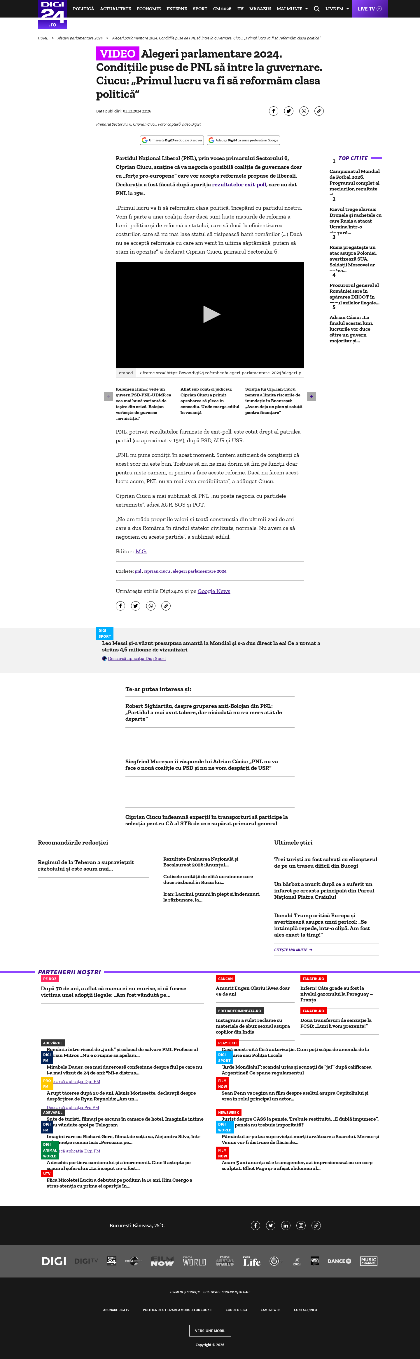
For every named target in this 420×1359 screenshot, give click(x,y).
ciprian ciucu (157, 571)
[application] (210, 315)
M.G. (141, 551)
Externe (177, 8)
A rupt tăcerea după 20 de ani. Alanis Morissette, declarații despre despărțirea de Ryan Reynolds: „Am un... (121, 1096)
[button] (210, 314)
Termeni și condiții (185, 1292)
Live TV (366, 8)
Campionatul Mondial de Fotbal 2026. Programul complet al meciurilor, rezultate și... (355, 183)
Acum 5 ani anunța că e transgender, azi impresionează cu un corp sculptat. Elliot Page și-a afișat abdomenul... (297, 1165)
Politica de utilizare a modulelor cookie (177, 1310)
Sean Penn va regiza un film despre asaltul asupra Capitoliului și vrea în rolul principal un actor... (295, 1096)
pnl (138, 571)
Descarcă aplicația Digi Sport (137, 658)
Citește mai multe (291, 949)
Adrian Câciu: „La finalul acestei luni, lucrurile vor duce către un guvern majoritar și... (351, 329)
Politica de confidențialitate (226, 1292)
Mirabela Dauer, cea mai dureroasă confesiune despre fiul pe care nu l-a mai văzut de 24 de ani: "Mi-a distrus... (124, 1070)
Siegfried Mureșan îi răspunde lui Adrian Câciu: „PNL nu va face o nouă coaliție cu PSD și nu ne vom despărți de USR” (201, 764)
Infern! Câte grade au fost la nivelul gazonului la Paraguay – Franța (336, 994)
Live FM (334, 8)
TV (240, 8)
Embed (126, 372)
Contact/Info (305, 1310)
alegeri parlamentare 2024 (200, 571)
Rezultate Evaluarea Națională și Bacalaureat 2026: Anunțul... (200, 862)
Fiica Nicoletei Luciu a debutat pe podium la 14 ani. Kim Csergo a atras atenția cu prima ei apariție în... (119, 1183)
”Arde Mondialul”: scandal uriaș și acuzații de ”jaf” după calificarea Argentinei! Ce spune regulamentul (297, 1070)
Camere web (270, 1310)
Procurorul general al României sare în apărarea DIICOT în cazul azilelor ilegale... (354, 294)
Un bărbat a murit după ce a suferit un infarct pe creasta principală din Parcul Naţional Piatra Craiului (324, 890)
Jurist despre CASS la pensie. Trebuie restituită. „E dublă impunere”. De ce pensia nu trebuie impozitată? (300, 1122)
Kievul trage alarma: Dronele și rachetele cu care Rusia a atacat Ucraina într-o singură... (356, 221)
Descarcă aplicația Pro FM (73, 1107)
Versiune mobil (210, 1330)
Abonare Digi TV (116, 1310)
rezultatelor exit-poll (239, 184)
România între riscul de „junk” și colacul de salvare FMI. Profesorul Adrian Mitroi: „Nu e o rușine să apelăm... (122, 1052)
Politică (83, 8)
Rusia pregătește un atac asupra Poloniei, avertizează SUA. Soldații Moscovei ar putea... (353, 259)
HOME (43, 38)
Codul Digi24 (236, 1310)
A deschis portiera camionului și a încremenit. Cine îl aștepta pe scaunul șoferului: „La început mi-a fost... (119, 1165)
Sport (200, 8)
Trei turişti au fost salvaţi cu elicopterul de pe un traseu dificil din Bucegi (325, 862)
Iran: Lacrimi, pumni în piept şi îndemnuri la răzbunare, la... (211, 897)
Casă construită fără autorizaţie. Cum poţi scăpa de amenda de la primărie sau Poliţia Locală (295, 1052)
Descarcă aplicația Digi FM (73, 1081)
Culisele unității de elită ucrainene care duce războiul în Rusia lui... (208, 879)
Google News (214, 590)
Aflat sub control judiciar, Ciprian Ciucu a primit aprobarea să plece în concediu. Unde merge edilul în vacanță (210, 400)
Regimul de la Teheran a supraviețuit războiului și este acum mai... (86, 865)
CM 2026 (222, 8)
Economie (149, 8)
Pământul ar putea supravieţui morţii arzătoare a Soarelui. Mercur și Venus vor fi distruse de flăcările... (300, 1139)
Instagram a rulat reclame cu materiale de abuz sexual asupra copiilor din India (253, 1026)
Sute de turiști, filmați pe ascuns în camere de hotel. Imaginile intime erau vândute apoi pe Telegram (125, 1122)
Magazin (260, 8)
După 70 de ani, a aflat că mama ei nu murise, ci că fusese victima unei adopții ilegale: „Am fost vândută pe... (113, 991)
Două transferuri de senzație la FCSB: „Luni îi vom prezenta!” (336, 1023)
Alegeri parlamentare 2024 (81, 38)
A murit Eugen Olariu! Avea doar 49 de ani (253, 991)
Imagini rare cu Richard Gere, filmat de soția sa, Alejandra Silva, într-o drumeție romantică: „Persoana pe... (124, 1139)
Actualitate (115, 8)
